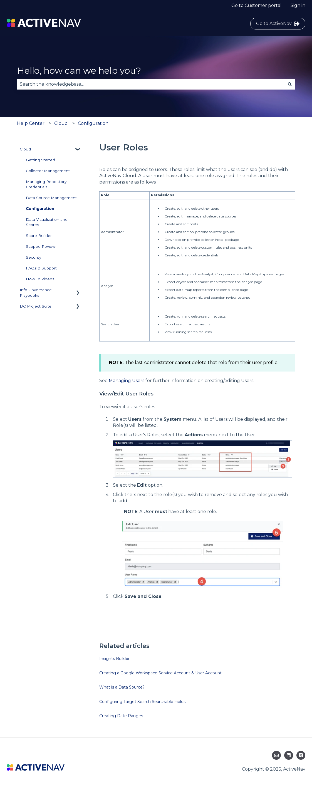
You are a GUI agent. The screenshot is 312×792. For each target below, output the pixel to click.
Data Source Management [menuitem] (51, 197)
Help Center (30, 123)
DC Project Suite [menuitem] (35, 306)
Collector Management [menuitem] (48, 171)
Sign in (298, 5)
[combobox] (150, 84)
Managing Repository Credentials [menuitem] (46, 184)
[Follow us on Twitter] (300, 755)
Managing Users (126, 380)
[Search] (289, 84)
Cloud (61, 123)
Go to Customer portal (256, 5)
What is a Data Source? (122, 687)
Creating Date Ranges (121, 715)
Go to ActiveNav (277, 23)
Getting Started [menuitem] (40, 160)
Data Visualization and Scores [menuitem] (47, 222)
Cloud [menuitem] (25, 149)
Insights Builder (114, 658)
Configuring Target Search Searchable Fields (142, 701)
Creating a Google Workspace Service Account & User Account (160, 672)
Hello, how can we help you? (79, 70)
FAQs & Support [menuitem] (41, 268)
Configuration (93, 123)
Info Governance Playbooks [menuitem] (36, 292)
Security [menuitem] (33, 257)
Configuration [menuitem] (40, 208)
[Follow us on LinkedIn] (288, 755)
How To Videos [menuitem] (40, 279)
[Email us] (276, 755)
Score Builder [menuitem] (39, 235)
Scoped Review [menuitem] (41, 246)
